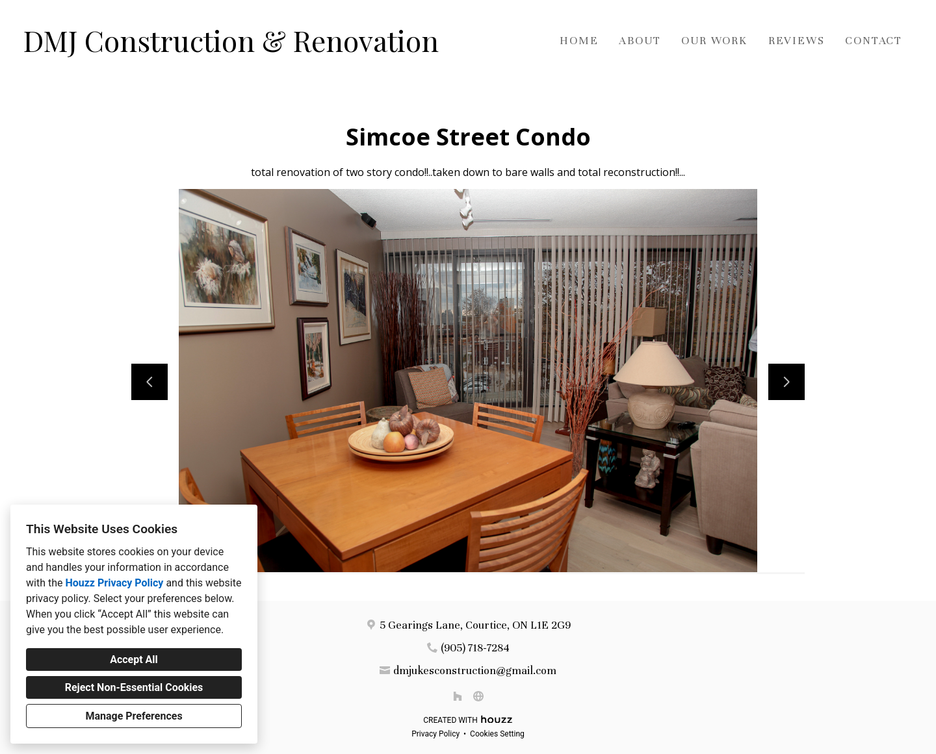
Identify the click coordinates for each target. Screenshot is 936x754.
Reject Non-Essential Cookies (134, 687)
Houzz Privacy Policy (114, 583)
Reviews (796, 40)
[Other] (478, 696)
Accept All (134, 659)
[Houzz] (457, 696)
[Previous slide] (149, 382)
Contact (873, 40)
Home (579, 40)
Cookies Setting (497, 733)
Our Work (714, 40)
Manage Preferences (133, 716)
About (639, 40)
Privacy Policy (435, 733)
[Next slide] (786, 382)
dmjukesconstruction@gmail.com (474, 670)
